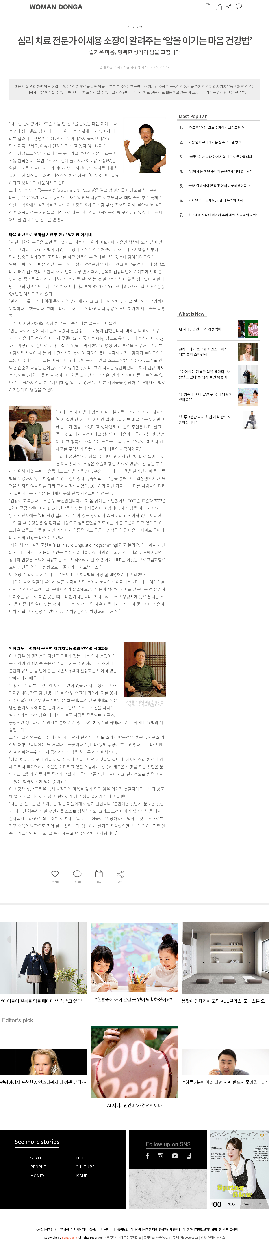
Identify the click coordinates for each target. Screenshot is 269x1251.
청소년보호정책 (228, 1229)
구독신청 (38, 1229)
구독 (245, 1204)
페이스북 (147, 1155)
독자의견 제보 (79, 1229)
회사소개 (135, 1229)
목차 (231, 1204)
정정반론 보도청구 (100, 1229)
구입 (258, 1204)
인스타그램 (160, 1155)
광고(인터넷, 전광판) (155, 1229)
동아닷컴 (122, 1230)
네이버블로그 (189, 1155)
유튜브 (175, 1155)
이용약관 (187, 1229)
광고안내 (50, 1229)
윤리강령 (63, 1229)
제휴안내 (175, 1229)
